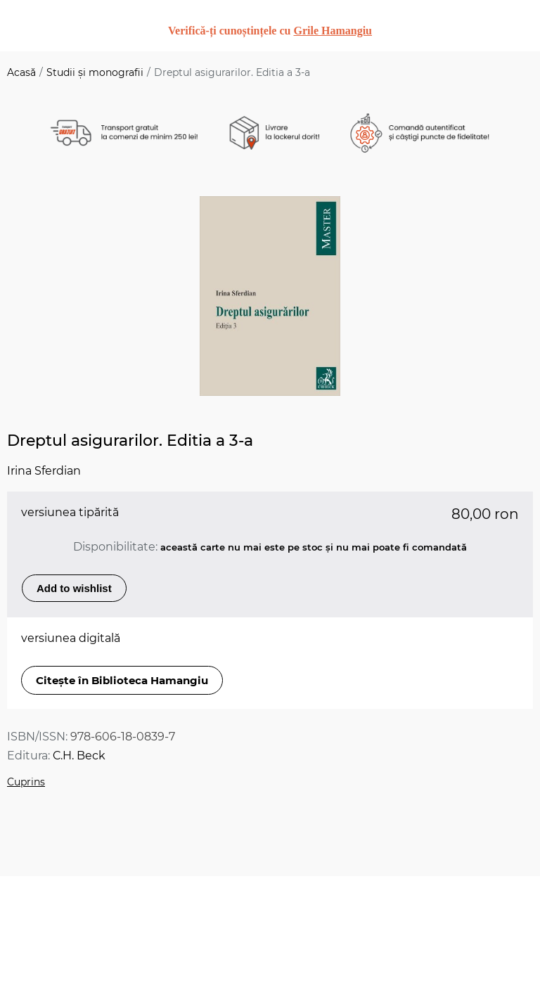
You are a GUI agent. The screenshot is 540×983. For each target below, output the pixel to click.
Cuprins (26, 782)
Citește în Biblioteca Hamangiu (122, 680)
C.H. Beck (79, 755)
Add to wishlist (74, 588)
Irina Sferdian (44, 470)
